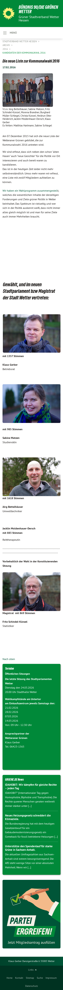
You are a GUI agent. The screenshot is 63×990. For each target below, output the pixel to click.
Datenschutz (31, 985)
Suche (40, 977)
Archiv (7, 45)
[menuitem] (9, 978)
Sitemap (30, 977)
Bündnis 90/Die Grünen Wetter (38, 9)
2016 (6, 49)
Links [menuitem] (31, 969)
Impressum (51, 977)
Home (9, 977)
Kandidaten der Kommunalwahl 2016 (24, 52)
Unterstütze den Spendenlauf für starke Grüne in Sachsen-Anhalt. (29, 848)
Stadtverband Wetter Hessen (20, 41)
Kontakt (19, 977)
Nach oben (9, 659)
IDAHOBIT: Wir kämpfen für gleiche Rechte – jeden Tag (31, 786)
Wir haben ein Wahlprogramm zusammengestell (30, 190)
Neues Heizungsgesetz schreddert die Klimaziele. (28, 817)
